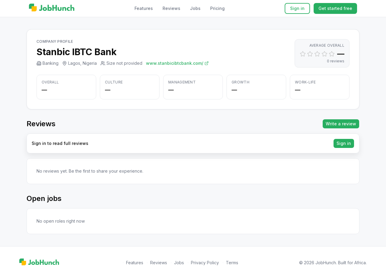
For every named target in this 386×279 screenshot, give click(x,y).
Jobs (195, 8)
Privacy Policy (205, 262)
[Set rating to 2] (310, 54)
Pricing (217, 8)
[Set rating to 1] (303, 54)
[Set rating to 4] (324, 54)
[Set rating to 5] (332, 54)
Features (143, 8)
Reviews (171, 8)
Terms (232, 262)
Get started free (335, 8)
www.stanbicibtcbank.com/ (177, 63)
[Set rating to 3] (317, 54)
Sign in (297, 8)
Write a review (341, 123)
